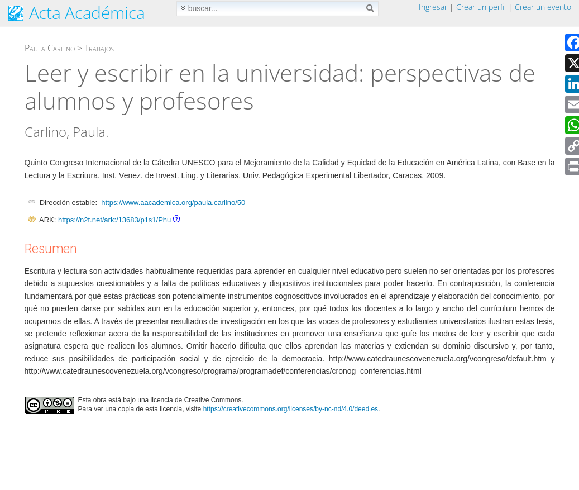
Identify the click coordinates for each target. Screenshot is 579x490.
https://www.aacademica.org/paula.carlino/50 (173, 202)
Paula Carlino (50, 48)
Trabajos (99, 48)
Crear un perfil (481, 7)
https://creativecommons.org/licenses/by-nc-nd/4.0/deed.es (291, 409)
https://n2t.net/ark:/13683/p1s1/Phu (114, 220)
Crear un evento (543, 7)
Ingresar (433, 7)
